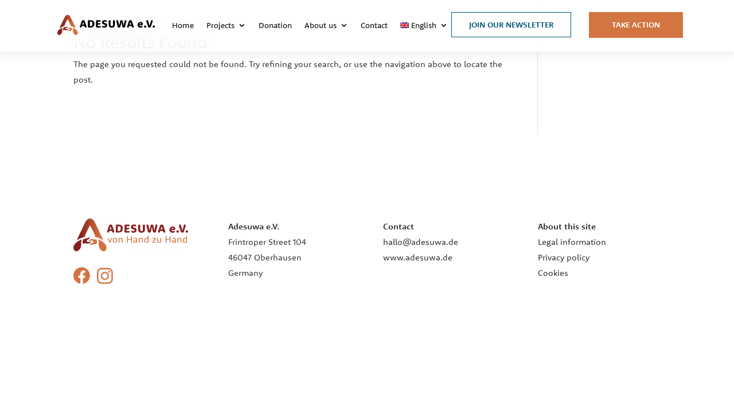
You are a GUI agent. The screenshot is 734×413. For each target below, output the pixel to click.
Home (183, 25)
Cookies (553, 272)
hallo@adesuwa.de (420, 241)
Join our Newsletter (511, 25)
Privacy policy (563, 257)
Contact (374, 25)
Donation (275, 25)
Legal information (572, 241)
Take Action (636, 25)
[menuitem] (424, 25)
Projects (220, 25)
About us (320, 25)
